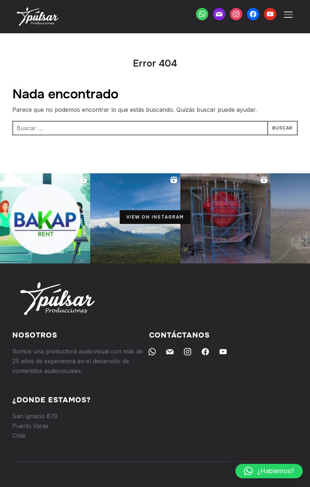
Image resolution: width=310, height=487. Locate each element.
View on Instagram (155, 217)
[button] (269, 471)
